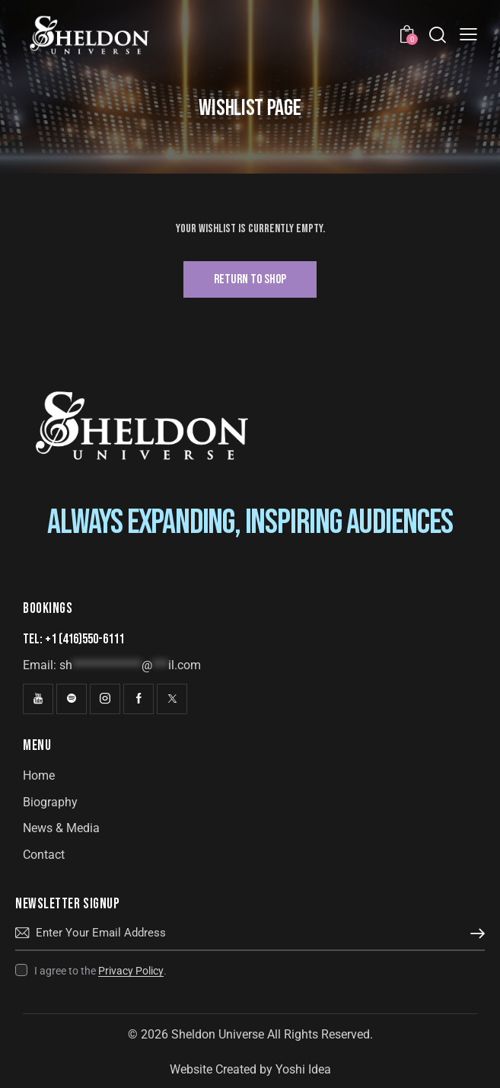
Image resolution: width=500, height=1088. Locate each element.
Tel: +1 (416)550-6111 (73, 639)
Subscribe (473, 933)
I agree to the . (100, 971)
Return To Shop (250, 279)
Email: (112, 665)
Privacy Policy (131, 971)
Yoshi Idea (303, 1069)
